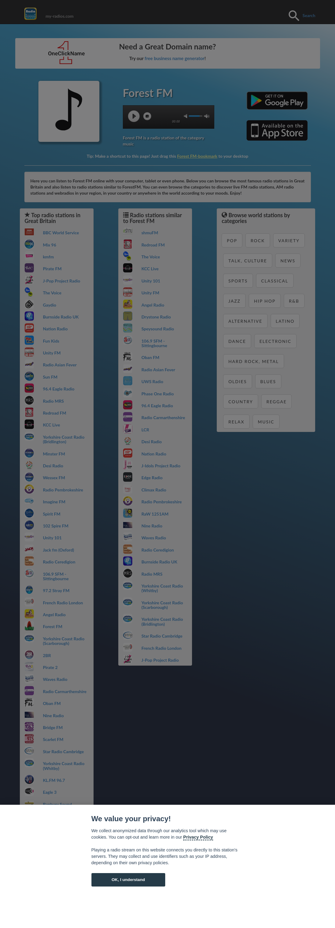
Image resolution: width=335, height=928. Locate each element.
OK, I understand (128, 879)
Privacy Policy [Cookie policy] (198, 837)
